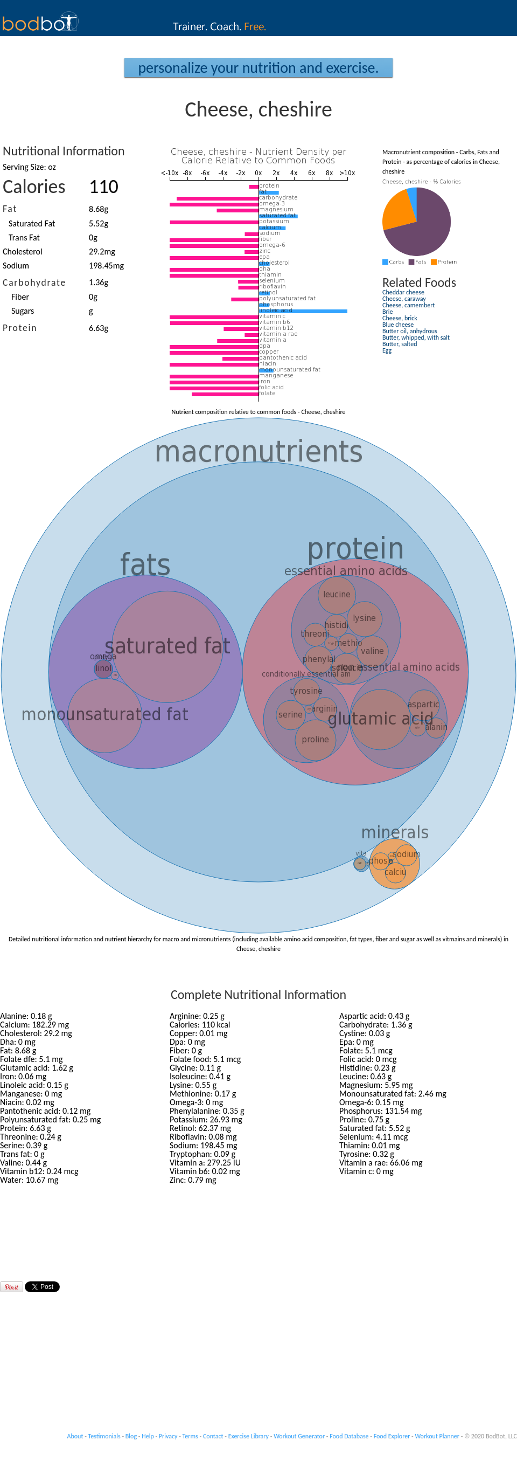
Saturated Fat (32, 223)
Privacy (168, 1436)
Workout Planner (437, 1436)
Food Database (349, 1436)
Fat (10, 209)
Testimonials (104, 1436)
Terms (190, 1436)
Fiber (20, 297)
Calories (34, 186)
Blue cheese (398, 324)
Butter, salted (399, 344)
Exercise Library (248, 1436)
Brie (387, 311)
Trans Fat (24, 237)
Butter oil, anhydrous (409, 331)
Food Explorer (392, 1436)
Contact (213, 1436)
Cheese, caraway (404, 298)
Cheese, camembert (408, 305)
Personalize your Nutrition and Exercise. (258, 67)
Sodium (16, 265)
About (75, 1436)
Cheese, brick (399, 318)
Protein (20, 328)
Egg (387, 350)
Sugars (22, 311)
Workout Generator (299, 1436)
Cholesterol (23, 251)
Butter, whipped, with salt (416, 337)
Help (148, 1436)
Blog (131, 1436)
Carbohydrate (34, 282)
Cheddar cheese (403, 292)
